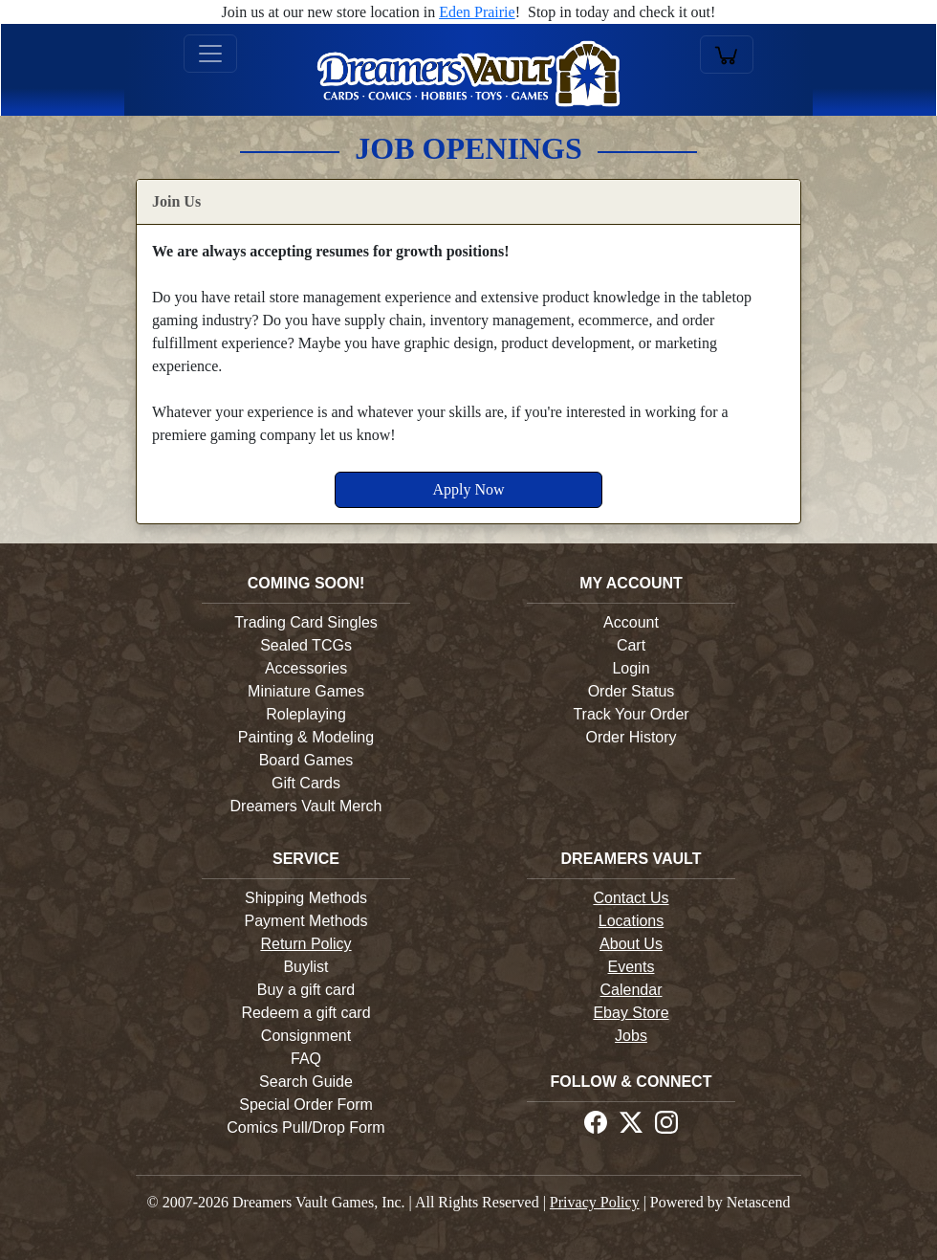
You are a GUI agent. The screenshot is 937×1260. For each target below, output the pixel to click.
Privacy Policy (595, 1202)
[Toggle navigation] (210, 53)
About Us (631, 944)
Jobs (631, 1036)
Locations (632, 921)
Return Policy (305, 944)
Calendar (631, 990)
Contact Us (630, 898)
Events (631, 967)
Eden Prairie (477, 12)
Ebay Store (630, 1013)
